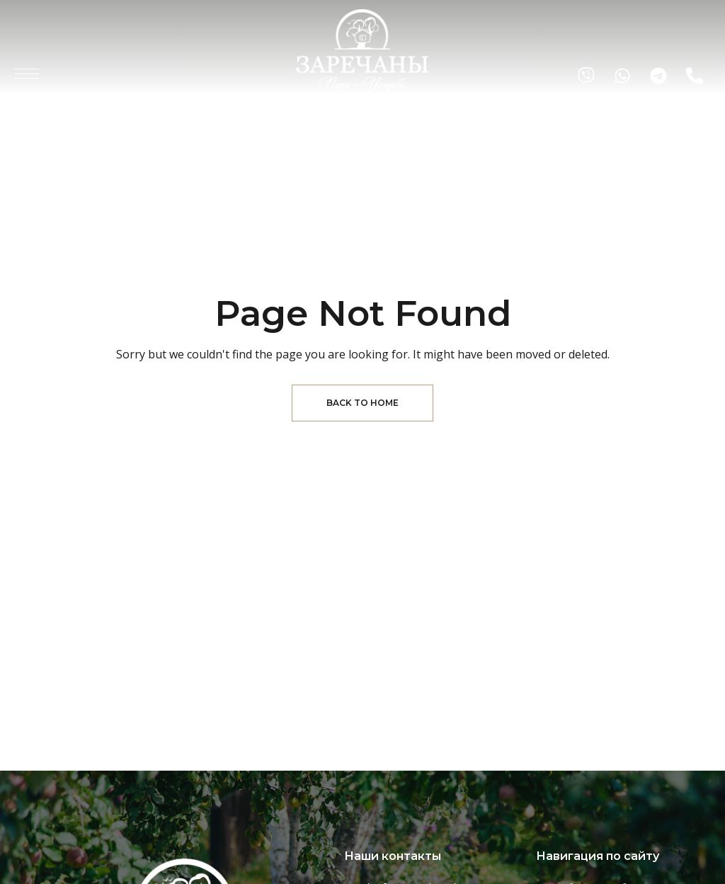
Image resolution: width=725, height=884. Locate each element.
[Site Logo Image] (362, 49)
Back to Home (362, 402)
